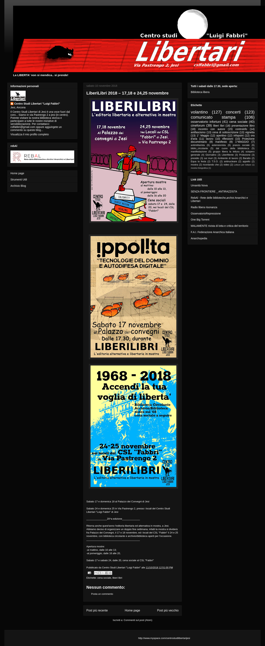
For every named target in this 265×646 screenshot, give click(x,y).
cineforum (198, 125)
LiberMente (228, 155)
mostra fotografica (199, 168)
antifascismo (198, 132)
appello (246, 161)
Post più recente (97, 610)
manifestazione (199, 151)
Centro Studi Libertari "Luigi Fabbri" (37, 103)
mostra (194, 164)
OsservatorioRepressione (206, 213)
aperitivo (221, 135)
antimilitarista (198, 145)
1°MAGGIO (242, 141)
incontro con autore (211, 129)
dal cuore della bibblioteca (232, 148)
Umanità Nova (199, 185)
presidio (195, 158)
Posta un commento (102, 593)
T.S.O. (215, 161)
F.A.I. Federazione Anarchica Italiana (212, 232)
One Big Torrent (200, 219)
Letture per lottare (242, 165)
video (226, 164)
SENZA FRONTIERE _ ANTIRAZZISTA (214, 191)
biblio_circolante (199, 148)
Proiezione (245, 155)
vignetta (250, 132)
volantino (199, 112)
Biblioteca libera (200, 92)
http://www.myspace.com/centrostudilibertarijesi (164, 638)
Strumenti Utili (18, 179)
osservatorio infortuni (206, 122)
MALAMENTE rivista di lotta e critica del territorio (219, 225)
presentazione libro (243, 125)
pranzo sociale (241, 145)
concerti (233, 112)
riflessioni (227, 138)
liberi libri (117, 577)
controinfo (241, 129)
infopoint (238, 135)
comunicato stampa (213, 117)
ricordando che (211, 164)
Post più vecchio (168, 610)
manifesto (221, 141)
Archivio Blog (18, 185)
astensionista (219, 145)
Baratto (247, 158)
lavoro (209, 138)
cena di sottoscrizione (225, 132)
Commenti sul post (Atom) (138, 620)
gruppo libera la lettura (226, 151)
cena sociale (104, 577)
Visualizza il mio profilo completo (29, 134)
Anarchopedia (199, 238)
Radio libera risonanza (204, 207)
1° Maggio (203, 135)
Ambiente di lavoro (228, 158)
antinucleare (230, 161)
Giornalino (210, 155)
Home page (132, 610)
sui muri (208, 158)
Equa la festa (198, 161)
